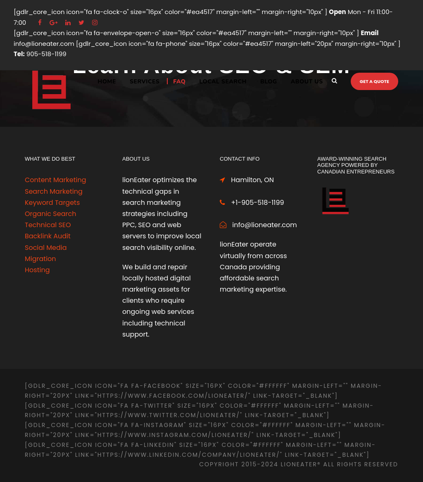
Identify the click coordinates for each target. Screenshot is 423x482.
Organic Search (50, 213)
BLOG (268, 81)
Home (106, 81)
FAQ (179, 81)
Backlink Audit (48, 236)
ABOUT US (307, 81)
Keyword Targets (52, 202)
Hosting (37, 270)
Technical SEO (48, 225)
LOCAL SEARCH (223, 81)
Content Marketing (55, 180)
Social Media (46, 247)
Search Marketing (54, 191)
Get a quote (374, 81)
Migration (40, 259)
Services (144, 81)
